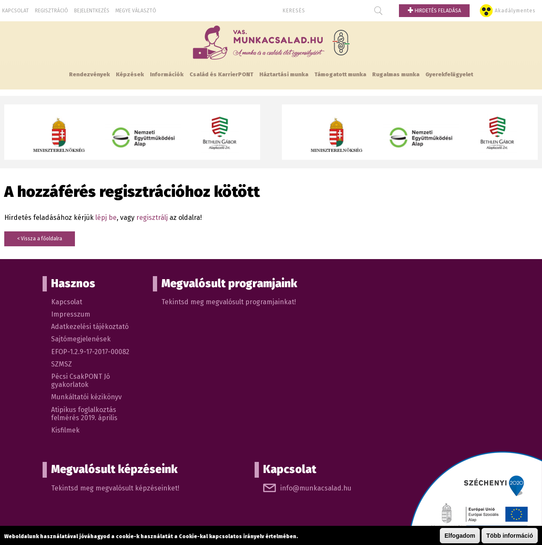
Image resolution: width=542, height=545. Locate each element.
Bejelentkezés (91, 11)
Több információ (509, 536)
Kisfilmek (65, 430)
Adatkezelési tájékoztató (90, 327)
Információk (167, 74)
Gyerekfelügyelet (449, 74)
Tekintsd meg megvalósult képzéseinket (114, 488)
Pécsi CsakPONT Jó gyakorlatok (80, 380)
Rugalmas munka (395, 74)
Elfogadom (459, 536)
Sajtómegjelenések (81, 339)
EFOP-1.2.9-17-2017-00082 (90, 352)
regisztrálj (152, 217)
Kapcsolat (15, 11)
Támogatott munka (340, 74)
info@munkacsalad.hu (315, 488)
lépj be (106, 217)
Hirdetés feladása (434, 10)
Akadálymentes (515, 11)
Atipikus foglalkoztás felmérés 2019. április (84, 414)
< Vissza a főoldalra (39, 239)
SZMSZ (61, 364)
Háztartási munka (283, 74)
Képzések (130, 74)
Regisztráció (51, 11)
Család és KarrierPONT (221, 74)
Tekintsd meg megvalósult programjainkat (227, 302)
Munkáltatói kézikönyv (86, 397)
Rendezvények (89, 74)
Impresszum (70, 314)
